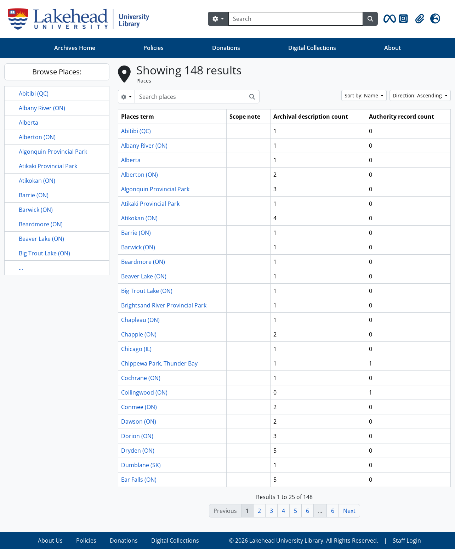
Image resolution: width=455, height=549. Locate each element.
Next (349, 511)
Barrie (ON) (34, 195)
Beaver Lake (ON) (41, 239)
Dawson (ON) (138, 421)
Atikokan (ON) (37, 181)
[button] (388, 19)
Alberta (28, 122)
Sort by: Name (362, 95)
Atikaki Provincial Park (48, 166)
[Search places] (190, 96)
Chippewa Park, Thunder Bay (159, 363)
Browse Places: (56, 72)
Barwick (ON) (36, 210)
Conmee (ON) (139, 407)
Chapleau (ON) (140, 320)
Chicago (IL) (136, 349)
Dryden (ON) (137, 450)
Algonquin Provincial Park (53, 151)
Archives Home (74, 48)
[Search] (295, 19)
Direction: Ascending (418, 95)
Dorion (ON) (137, 436)
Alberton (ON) (37, 137)
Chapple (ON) (139, 334)
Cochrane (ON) (140, 378)
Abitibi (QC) (34, 93)
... (21, 268)
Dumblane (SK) (141, 465)
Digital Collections (312, 48)
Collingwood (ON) (144, 392)
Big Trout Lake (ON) (44, 253)
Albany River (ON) (42, 108)
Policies (153, 48)
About (392, 48)
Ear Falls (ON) (139, 479)
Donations (226, 48)
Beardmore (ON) (41, 224)
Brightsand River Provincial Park (163, 305)
